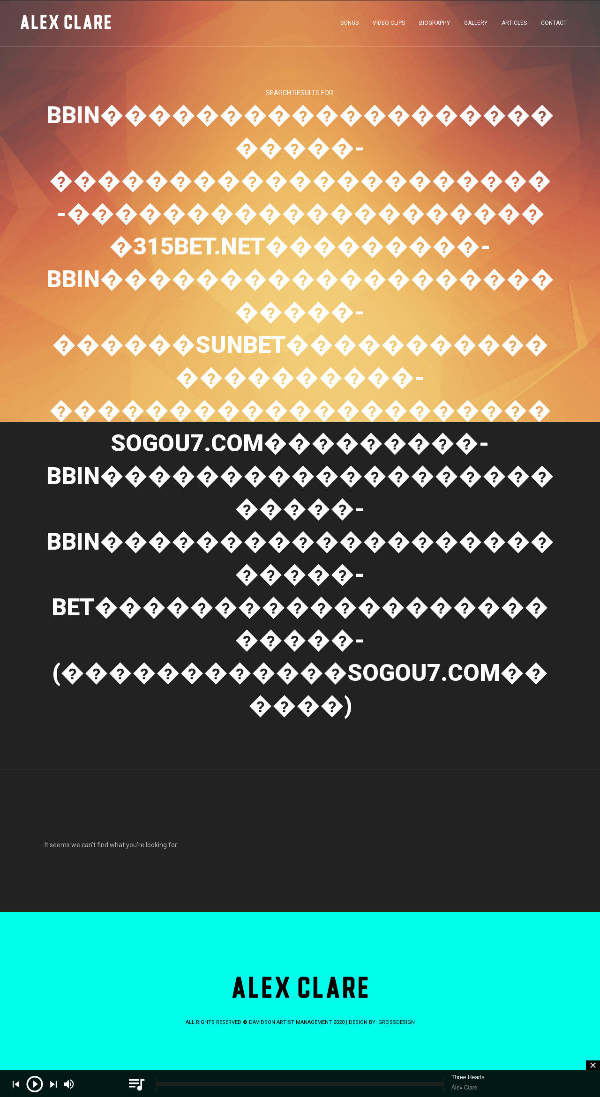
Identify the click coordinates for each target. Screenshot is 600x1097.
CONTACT (554, 25)
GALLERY (476, 25)
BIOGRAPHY (434, 25)
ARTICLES (514, 25)
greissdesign (396, 1022)
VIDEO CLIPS (389, 25)
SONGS (349, 25)
